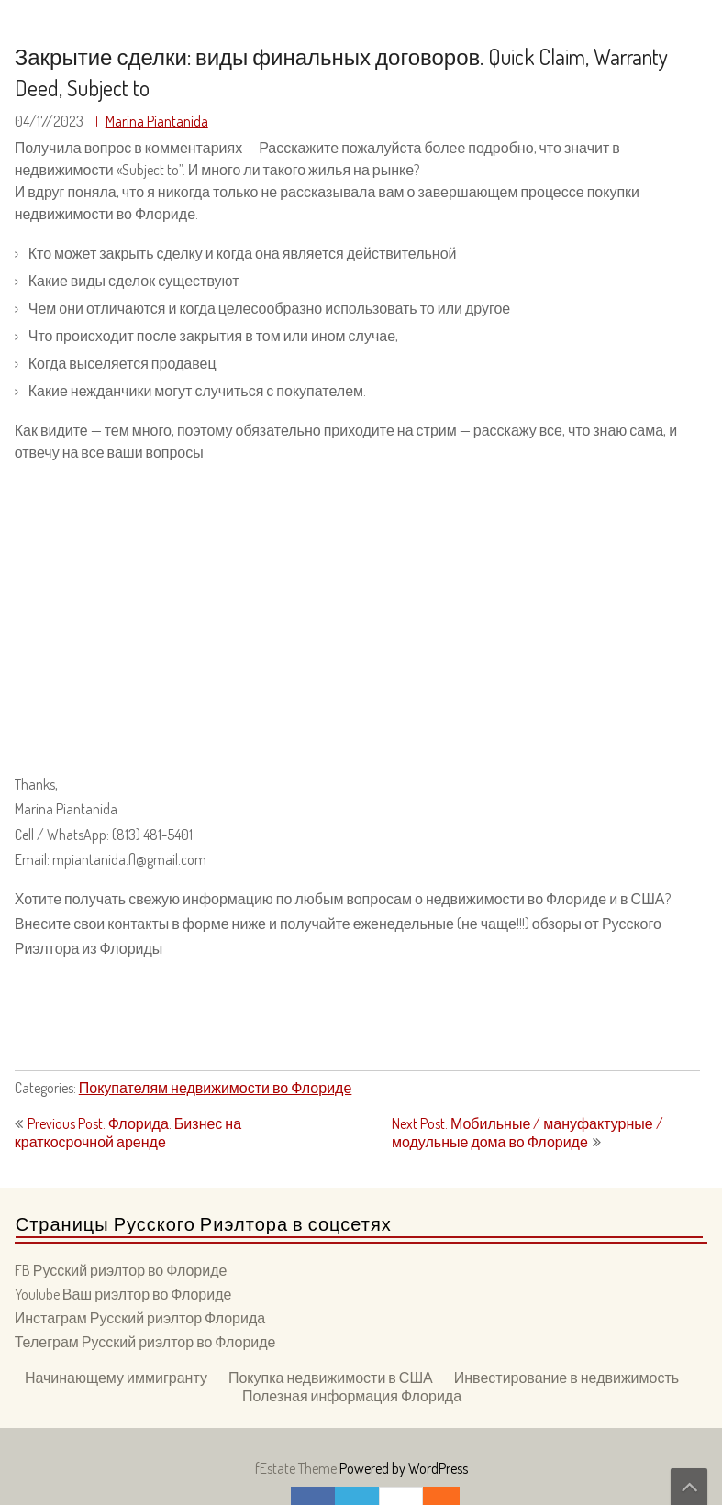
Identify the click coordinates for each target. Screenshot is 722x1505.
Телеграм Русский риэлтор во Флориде (145, 1342)
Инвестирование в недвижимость (566, 1377)
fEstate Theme (297, 1468)
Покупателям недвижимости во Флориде (215, 1088)
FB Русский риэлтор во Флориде (121, 1270)
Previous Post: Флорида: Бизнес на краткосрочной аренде (128, 1132)
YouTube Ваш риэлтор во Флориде (123, 1294)
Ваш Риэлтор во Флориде (111, 19)
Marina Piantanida (157, 121)
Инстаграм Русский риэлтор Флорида (140, 1318)
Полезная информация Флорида (351, 1396)
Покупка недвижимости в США (330, 1377)
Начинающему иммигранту (116, 1377)
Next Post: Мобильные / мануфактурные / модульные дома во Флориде (527, 1132)
